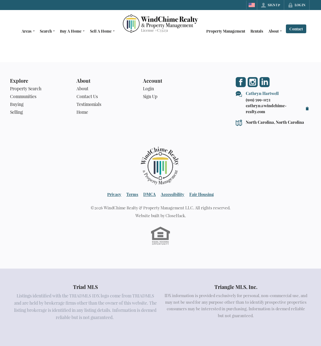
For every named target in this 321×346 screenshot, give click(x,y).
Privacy (114, 194)
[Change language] (251, 5)
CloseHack (175, 215)
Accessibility (172, 194)
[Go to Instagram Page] (253, 82)
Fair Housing (201, 194)
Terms (132, 194)
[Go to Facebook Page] (241, 82)
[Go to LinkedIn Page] (265, 82)
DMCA (149, 194)
